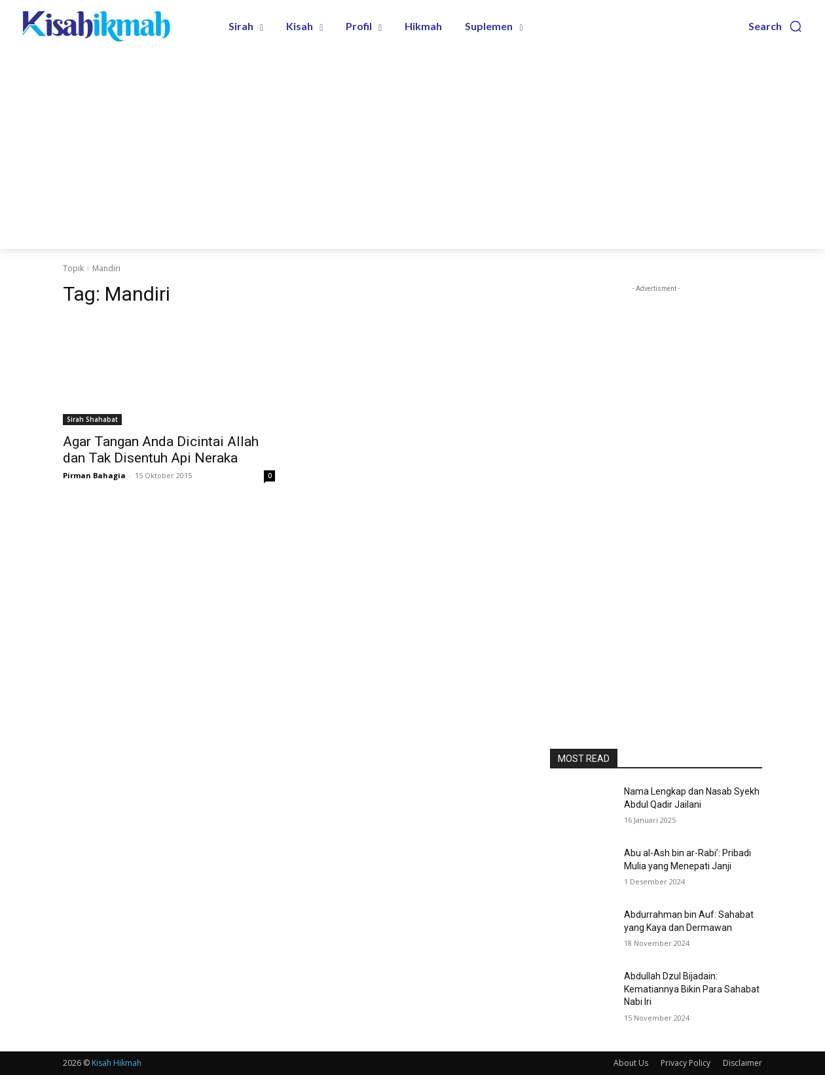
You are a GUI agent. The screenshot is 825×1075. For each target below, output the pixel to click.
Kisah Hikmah (116, 1062)
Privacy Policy (685, 1062)
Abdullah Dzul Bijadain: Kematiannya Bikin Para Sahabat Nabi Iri (692, 989)
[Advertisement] (412, 150)
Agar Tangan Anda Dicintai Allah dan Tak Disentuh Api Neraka (161, 450)
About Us (631, 1062)
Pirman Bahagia (94, 475)
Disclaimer (742, 1062)
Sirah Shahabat (92, 419)
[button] (775, 26)
